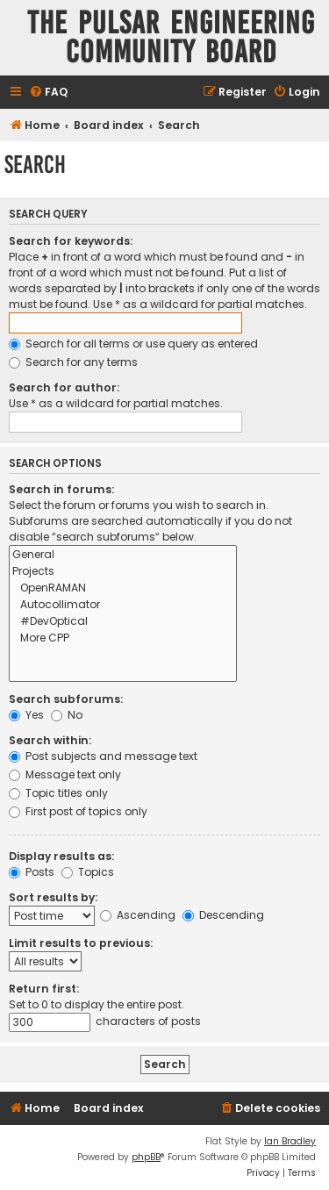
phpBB (146, 1157)
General (123, 555)
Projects (123, 571)
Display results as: (61, 856)
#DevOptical (123, 621)
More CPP (123, 638)
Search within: (50, 740)
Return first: (44, 988)
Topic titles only (58, 792)
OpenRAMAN (123, 588)
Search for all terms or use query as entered (133, 343)
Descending (223, 914)
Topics (87, 871)
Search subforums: (66, 699)
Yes (26, 714)
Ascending (137, 914)
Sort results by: (53, 897)
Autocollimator (123, 605)
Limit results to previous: (81, 943)
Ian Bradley (290, 1141)
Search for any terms (73, 362)
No (66, 714)
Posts (31, 871)
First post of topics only (78, 811)
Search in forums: (61, 489)
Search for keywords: (70, 240)
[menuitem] (48, 92)
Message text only (65, 774)
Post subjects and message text (103, 756)
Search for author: (64, 387)
